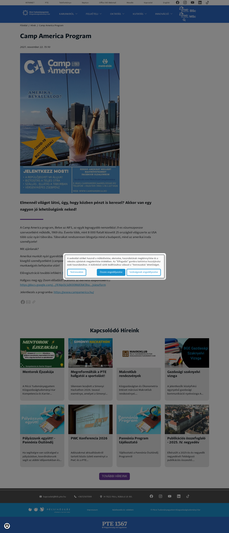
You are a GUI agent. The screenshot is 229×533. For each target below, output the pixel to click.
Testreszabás (76, 272)
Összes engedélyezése (111, 272)
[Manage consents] (7, 526)
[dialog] (114, 266)
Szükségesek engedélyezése (144, 272)
